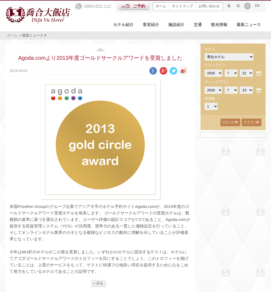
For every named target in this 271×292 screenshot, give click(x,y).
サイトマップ (182, 6)
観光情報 (219, 24)
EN (257, 6)
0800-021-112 (97, 6)
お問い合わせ (209, 6)
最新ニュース (249, 24)
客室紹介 (151, 24)
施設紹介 (176, 24)
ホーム (161, 6)
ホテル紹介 (123, 24)
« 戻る (98, 283)
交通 (198, 24)
